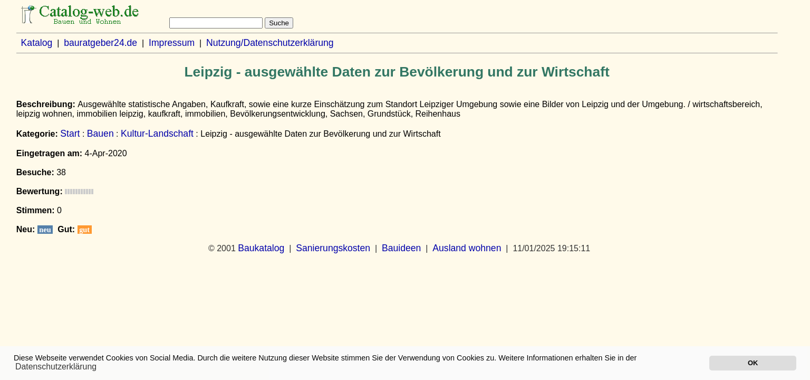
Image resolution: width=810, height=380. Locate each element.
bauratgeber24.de (100, 42)
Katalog (37, 42)
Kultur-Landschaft (157, 133)
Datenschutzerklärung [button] (56, 366)
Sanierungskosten (333, 248)
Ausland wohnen (466, 248)
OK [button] (753, 363)
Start (70, 133)
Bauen (100, 133)
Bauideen (401, 248)
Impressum (172, 42)
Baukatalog (261, 248)
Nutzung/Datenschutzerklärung (270, 42)
